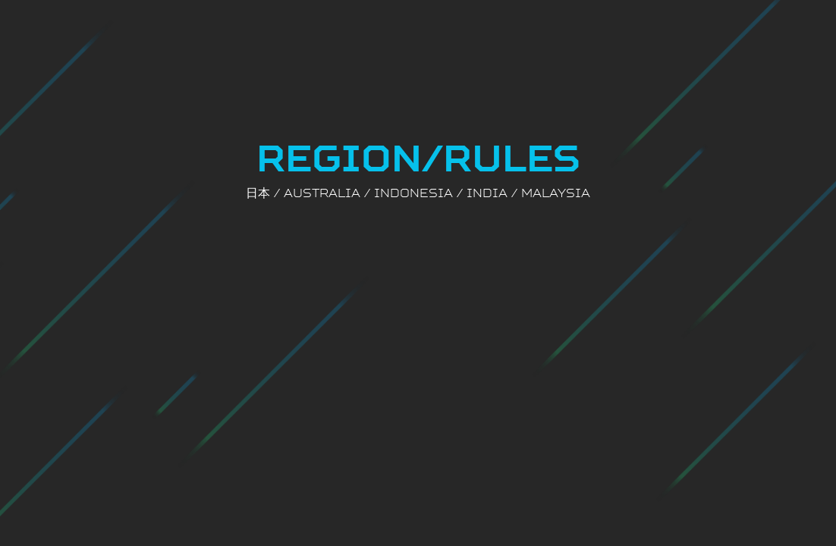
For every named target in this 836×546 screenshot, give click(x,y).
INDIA (487, 192)
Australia (322, 192)
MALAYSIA (555, 192)
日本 (258, 192)
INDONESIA (413, 192)
